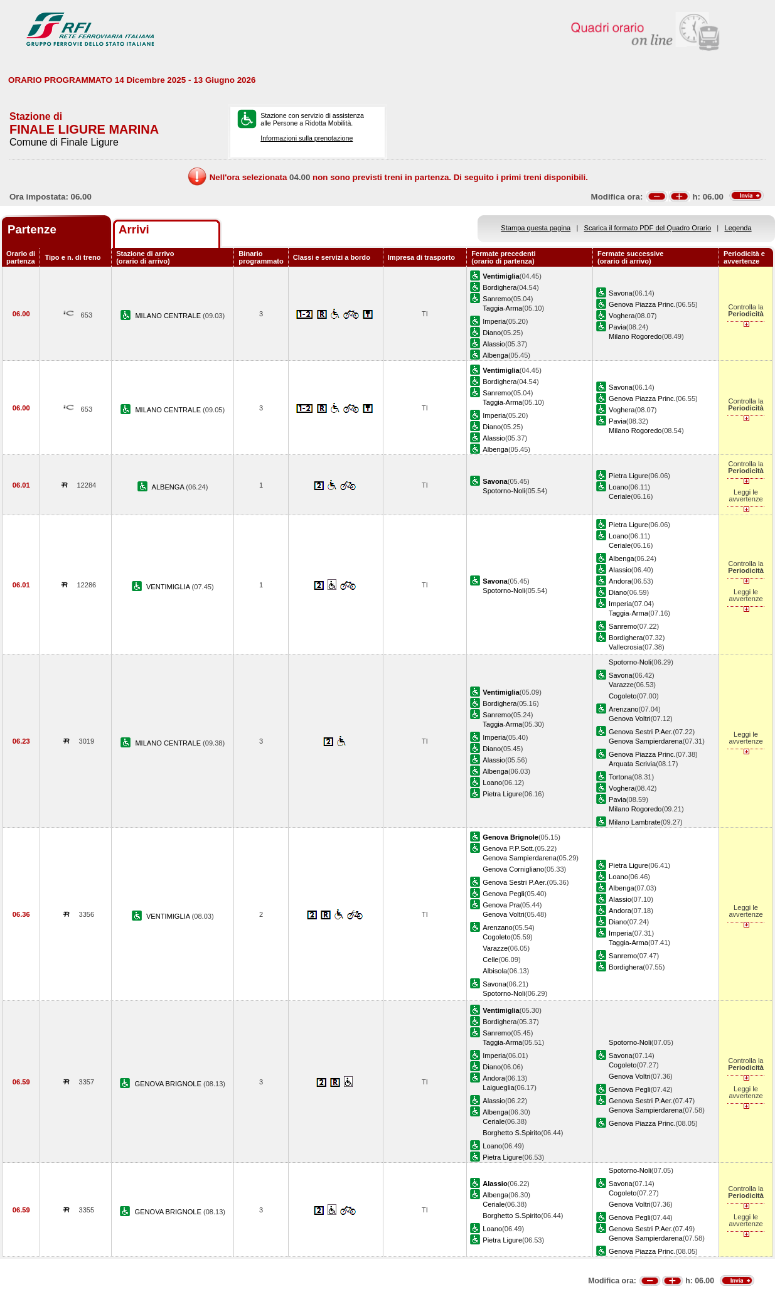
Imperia (494, 321)
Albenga (495, 355)
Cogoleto (622, 696)
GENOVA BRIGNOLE (169, 1084)
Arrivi (134, 229)
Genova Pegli (504, 893)
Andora (620, 581)
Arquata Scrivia (632, 763)
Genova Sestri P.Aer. (641, 731)
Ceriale (620, 496)
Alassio (494, 344)
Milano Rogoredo (635, 336)
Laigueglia (499, 1087)
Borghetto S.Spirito (512, 1132)
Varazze (621, 684)
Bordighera (499, 287)
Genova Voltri (630, 718)
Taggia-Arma (502, 308)
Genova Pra (501, 905)
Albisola (495, 971)
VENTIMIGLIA (169, 587)
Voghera (621, 315)
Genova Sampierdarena (646, 741)
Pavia (617, 327)
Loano (618, 487)
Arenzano (623, 709)
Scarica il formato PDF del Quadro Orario (648, 228)
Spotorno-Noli (504, 490)
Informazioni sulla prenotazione (306, 138)
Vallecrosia (625, 647)
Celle (490, 959)
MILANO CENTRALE (169, 315)
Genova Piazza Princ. (642, 304)
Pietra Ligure (628, 475)
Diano (492, 332)
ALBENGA (169, 487)
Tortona (620, 777)
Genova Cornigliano (513, 869)
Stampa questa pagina (535, 228)
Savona (621, 293)
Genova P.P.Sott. (509, 848)
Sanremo (497, 298)
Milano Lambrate (635, 822)
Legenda (738, 228)
